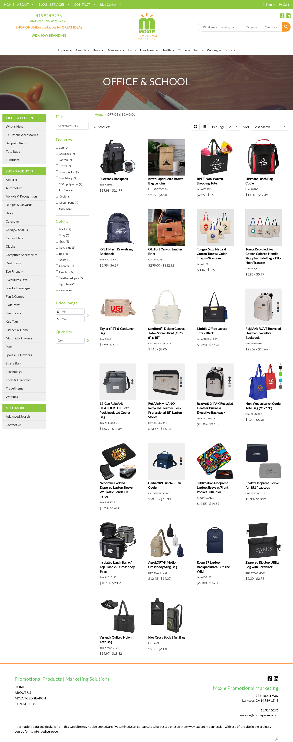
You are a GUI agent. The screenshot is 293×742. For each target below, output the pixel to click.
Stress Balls (14, 363)
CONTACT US (25, 704)
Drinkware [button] (114, 50)
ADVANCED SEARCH (30, 698)
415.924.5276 (49, 15)
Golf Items (13, 305)
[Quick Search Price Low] (253, 27)
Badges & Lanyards (19, 204)
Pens (9, 346)
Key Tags (12, 321)
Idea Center (108, 4)
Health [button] (166, 50)
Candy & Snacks (17, 230)
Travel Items (14, 388)
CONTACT (82, 4)
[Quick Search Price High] (272, 27)
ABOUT (23, 4)
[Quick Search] (221, 27)
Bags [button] (96, 50)
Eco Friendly (14, 271)
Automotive (14, 188)
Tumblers (12, 160)
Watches (12, 396)
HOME (9, 4)
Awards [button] (80, 50)
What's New (14, 126)
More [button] (228, 50)
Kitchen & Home (17, 330)
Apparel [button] (63, 50)
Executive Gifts (16, 280)
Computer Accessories (21, 255)
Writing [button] (212, 50)
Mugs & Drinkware (19, 338)
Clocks (10, 246)
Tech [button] (197, 50)
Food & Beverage (18, 288)
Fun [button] (130, 50)
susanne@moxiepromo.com (49, 20)
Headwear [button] (147, 50)
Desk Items (14, 263)
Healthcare (13, 313)
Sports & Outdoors (19, 355)
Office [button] (182, 50)
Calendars (13, 221)
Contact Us (14, 425)
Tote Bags (13, 151)
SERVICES (57, 4)
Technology (14, 371)
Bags (9, 213)
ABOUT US (23, 692)
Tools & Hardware (18, 380)
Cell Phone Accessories (22, 135)
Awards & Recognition (21, 196)
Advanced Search (18, 416)
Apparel (11, 179)
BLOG (42, 4)
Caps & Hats (14, 238)
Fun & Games (15, 296)
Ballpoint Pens (16, 143)
